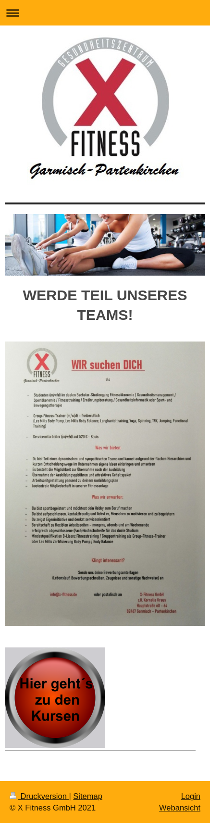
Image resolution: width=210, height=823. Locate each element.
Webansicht (179, 807)
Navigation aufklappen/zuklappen (105, 12)
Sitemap (87, 796)
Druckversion (39, 796)
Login (190, 796)
